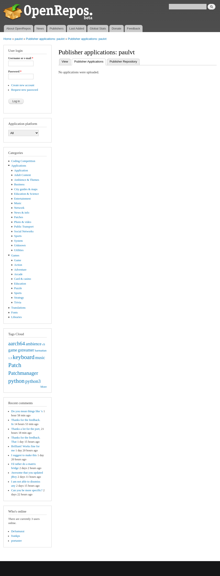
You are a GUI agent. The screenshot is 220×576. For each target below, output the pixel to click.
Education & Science (26, 193)
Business (19, 184)
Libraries (16, 317)
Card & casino (22, 278)
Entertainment (22, 198)
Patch (14, 365)
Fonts (14, 312)
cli (43, 344)
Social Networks (24, 231)
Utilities (19, 250)
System (18, 240)
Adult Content (22, 175)
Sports (18, 236)
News (40, 28)
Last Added (76, 28)
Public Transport (24, 226)
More (43, 386)
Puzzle (18, 288)
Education (20, 283)
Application (21, 170)
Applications (18, 165)
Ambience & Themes (26, 179)
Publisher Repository (123, 61)
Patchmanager (23, 373)
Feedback (133, 28)
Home (7, 39)
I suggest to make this (24, 455)
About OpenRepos (18, 28)
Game (17, 260)
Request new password (24, 89)
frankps (15, 536)
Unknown (20, 245)
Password (15, 71)
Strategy (19, 297)
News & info (21, 212)
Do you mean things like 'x (27, 411)
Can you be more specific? (26, 490)
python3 (33, 381)
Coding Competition (23, 161)
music (40, 357)
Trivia (17, 302)
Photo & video (22, 222)
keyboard (23, 357)
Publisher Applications (90, 61)
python (16, 381)
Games (15, 255)
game (12, 350)
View (65, 61)
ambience (33, 344)
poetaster (16, 540)
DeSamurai (18, 531)
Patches (18, 217)
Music (18, 203)
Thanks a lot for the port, (25, 429)
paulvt (19, 39)
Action (18, 264)
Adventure (20, 269)
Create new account (22, 85)
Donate (116, 28)
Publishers (56, 28)
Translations (18, 307)
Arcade (18, 274)
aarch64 (16, 343)
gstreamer (26, 350)
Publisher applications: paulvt (45, 39)
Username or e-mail (20, 58)
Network (19, 207)
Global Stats (98, 28)
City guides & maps (26, 189)
